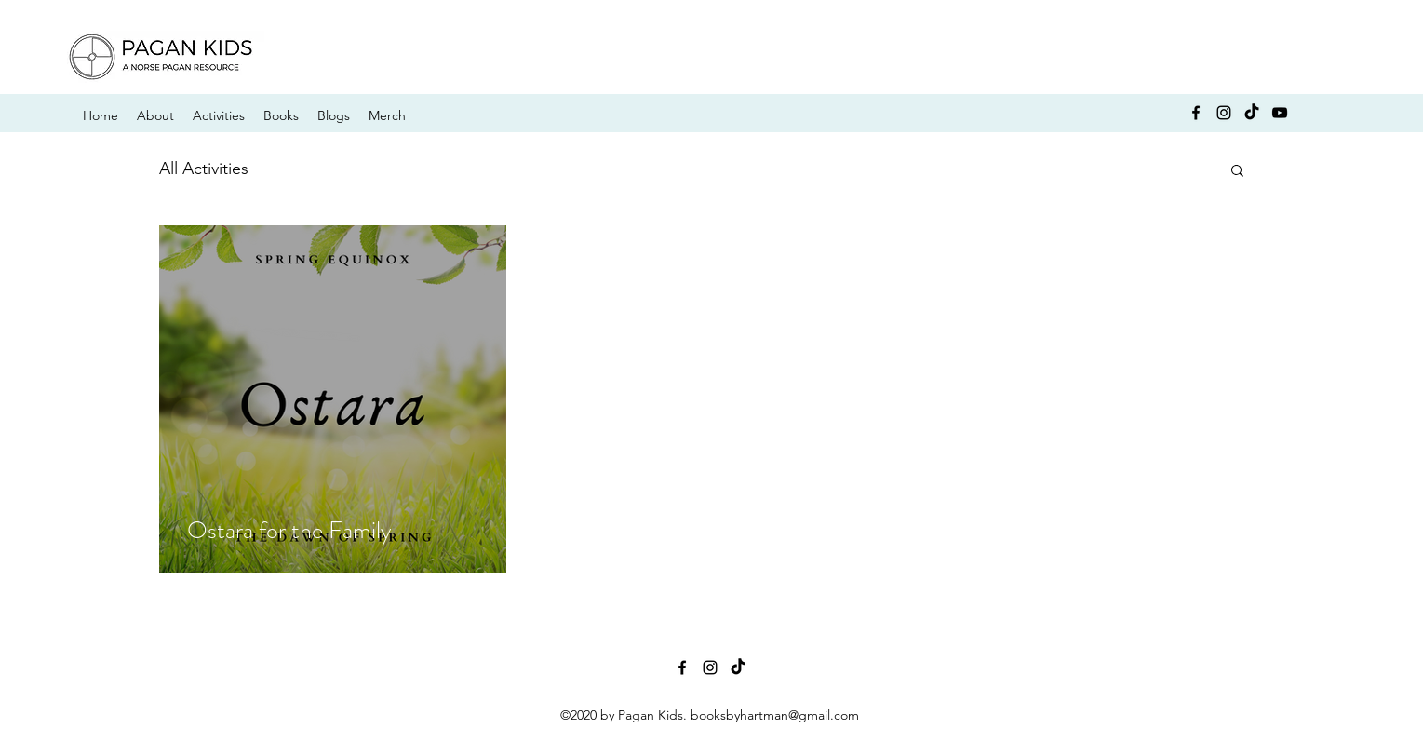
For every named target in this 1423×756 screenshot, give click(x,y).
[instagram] (1224, 112)
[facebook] (1196, 112)
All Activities (203, 168)
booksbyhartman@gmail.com (775, 715)
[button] (1237, 172)
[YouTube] (1279, 112)
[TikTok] (1251, 112)
